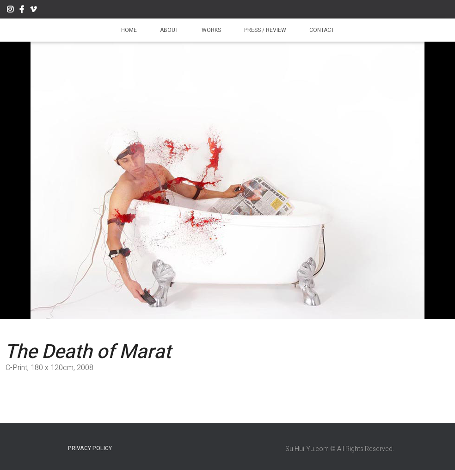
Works (211, 30)
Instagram (10, 10)
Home (129, 30)
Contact (321, 30)
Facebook (21, 10)
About (169, 30)
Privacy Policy (90, 448)
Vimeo (33, 10)
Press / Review (265, 30)
